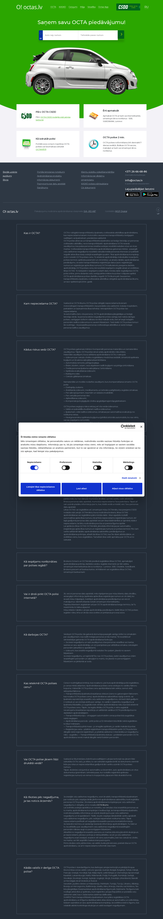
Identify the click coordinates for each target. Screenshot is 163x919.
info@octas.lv (134, 179)
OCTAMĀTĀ (41, 148)
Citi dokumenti (88, 186)
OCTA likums (102, 803)
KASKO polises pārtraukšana (94, 182)
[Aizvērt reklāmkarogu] (141, 427)
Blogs (5, 178)
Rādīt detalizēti (129, 478)
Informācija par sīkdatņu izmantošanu (92, 176)
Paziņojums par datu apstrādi (51, 182)
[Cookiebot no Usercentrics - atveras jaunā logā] (123, 427)
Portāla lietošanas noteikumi (51, 170)
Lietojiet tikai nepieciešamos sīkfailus (40, 488)
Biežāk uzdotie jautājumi (10, 172)
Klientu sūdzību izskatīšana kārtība (97, 170)
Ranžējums (42, 186)
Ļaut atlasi (81, 488)
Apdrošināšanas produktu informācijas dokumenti (49, 176)
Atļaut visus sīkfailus (122, 488)
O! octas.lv (10, 210)
